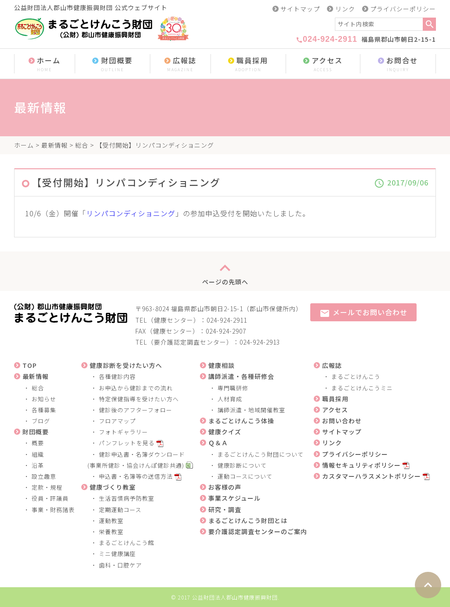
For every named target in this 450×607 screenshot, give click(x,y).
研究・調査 (224, 509)
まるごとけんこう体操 (241, 420)
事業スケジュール (234, 498)
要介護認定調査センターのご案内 (257, 531)
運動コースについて (245, 476)
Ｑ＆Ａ (218, 442)
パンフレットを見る (127, 443)
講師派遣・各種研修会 (241, 376)
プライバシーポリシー (403, 8)
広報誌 (180, 64)
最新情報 (54, 145)
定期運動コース (120, 509)
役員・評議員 (50, 498)
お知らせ (44, 399)
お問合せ (397, 64)
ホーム (45, 64)
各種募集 (44, 410)
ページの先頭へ (225, 271)
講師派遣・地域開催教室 (251, 410)
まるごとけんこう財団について (261, 454)
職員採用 (248, 64)
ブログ (41, 421)
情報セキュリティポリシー (361, 465)
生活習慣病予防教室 (126, 498)
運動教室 (111, 520)
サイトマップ (300, 8)
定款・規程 (47, 487)
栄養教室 (111, 531)
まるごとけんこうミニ (362, 388)
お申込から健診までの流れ (136, 388)
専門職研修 (233, 388)
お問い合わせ (342, 420)
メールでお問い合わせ (363, 313)
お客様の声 (224, 487)
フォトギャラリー (123, 432)
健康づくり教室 (113, 487)
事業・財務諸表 (53, 509)
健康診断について (242, 465)
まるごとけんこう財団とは (247, 520)
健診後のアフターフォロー (135, 410)
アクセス (323, 64)
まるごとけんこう (356, 376)
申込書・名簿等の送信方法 (136, 476)
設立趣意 (44, 476)
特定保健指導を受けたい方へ (139, 399)
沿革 (38, 465)
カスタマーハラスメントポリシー (371, 476)
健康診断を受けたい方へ (126, 365)
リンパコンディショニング (130, 213)
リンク (345, 8)
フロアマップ (117, 421)
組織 (38, 454)
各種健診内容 (117, 376)
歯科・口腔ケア (120, 565)
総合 (81, 145)
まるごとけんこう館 (126, 542)
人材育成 (230, 399)
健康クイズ (224, 431)
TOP (29, 365)
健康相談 (221, 365)
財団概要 (112, 64)
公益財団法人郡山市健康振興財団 (235, 597)
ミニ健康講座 (117, 553)
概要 (38, 443)
